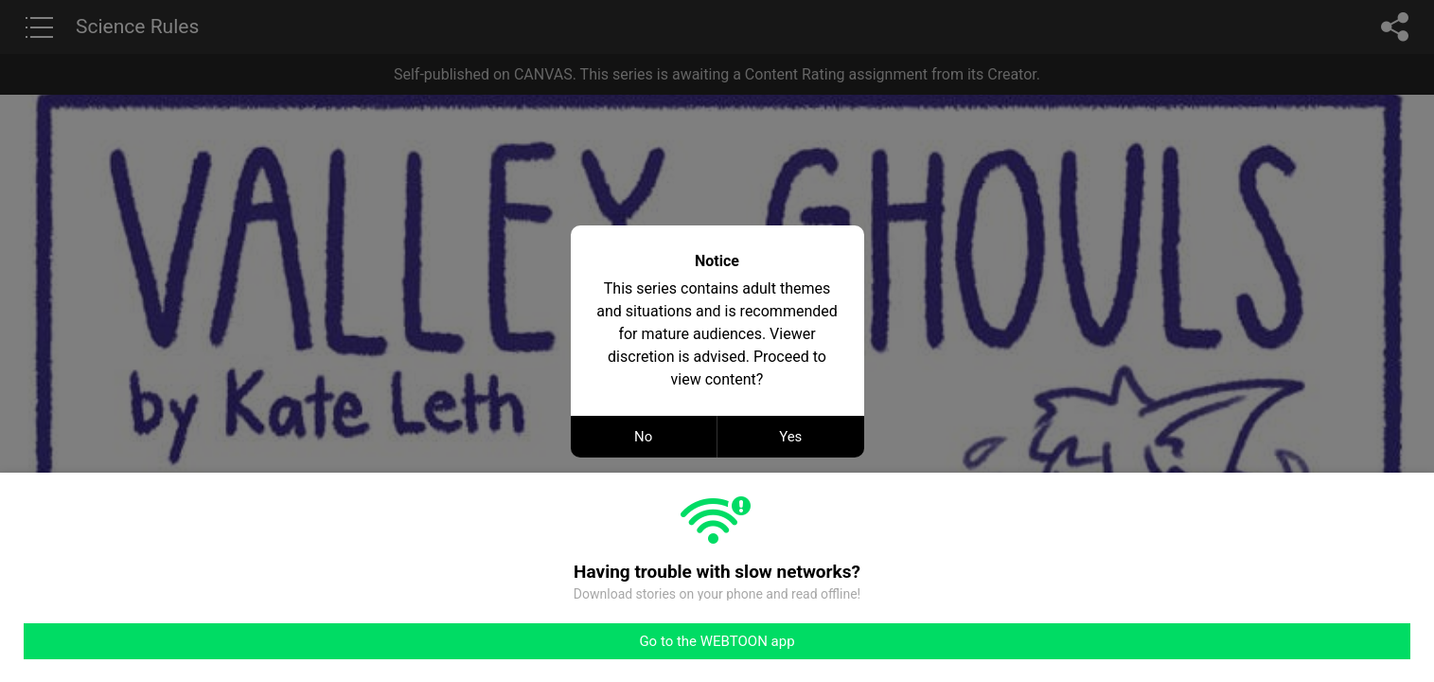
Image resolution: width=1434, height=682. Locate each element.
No (643, 436)
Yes (790, 436)
